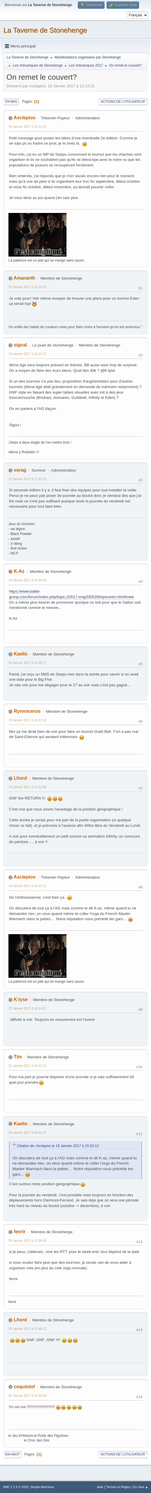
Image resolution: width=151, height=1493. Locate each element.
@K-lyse (107, 370)
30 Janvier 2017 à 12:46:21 (27, 1328)
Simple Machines (42, 1487)
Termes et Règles (118, 1487)
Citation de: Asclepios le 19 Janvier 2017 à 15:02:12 (58, 1146)
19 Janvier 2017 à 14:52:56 (27, 787)
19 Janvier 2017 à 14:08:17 (27, 662)
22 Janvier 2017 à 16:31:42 (27, 1065)
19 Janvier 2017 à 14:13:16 (27, 720)
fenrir (20, 1231)
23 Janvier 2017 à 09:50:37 (27, 1132)
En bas (11, 101)
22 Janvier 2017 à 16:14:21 (27, 1008)
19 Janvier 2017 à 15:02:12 (27, 886)
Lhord (20, 778)
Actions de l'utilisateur (123, 101)
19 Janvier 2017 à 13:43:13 (27, 479)
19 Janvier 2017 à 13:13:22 (27, 126)
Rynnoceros (27, 711)
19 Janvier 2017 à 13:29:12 (27, 287)
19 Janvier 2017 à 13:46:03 (27, 580)
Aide (100, 1487)
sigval (20, 344)
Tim (18, 1056)
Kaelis (20, 653)
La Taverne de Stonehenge (45, 30)
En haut (12, 1454)
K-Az (19, 571)
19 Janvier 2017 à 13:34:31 (27, 354)
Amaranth (24, 278)
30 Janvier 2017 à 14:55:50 (27, 1395)
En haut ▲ (140, 1487)
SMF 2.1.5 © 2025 (15, 1487)
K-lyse (21, 999)
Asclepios (25, 117)
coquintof (24, 1386)
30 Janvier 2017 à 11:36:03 (27, 1240)
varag (20, 470)
